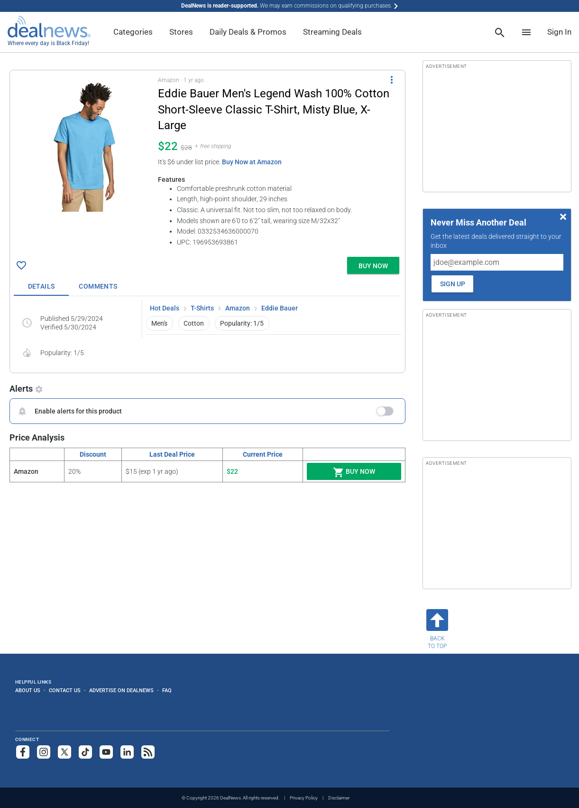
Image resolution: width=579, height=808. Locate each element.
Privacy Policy (304, 797)
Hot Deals (164, 308)
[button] (207, 161)
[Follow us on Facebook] (22, 752)
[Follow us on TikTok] (85, 752)
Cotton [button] (194, 323)
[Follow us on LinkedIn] (127, 752)
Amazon (237, 308)
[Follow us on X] (64, 752)
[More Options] (391, 79)
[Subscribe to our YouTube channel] (106, 752)
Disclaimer (338, 797)
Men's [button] (159, 323)
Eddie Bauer (279, 308)
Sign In (559, 32)
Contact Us (65, 690)
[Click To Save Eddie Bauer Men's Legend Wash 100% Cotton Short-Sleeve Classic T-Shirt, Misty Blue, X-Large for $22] (21, 265)
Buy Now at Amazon (252, 162)
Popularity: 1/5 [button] (242, 323)
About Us (27, 690)
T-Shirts (202, 308)
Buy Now (354, 472)
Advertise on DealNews (121, 690)
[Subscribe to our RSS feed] (148, 752)
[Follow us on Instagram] (43, 752)
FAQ (167, 690)
